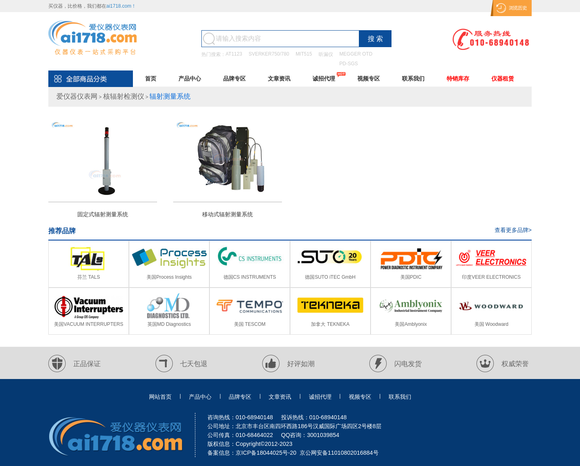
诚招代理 (324, 78)
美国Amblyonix (411, 324)
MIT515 (304, 54)
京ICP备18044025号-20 (266, 452)
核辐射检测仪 (123, 96)
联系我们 (413, 78)
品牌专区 (234, 78)
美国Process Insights (169, 277)
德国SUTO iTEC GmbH (330, 277)
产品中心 (189, 78)
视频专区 (368, 78)
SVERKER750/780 (269, 54)
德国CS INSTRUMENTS (250, 277)
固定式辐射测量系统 (102, 214)
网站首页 (160, 397)
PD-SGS (349, 63)
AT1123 (234, 54)
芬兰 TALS (88, 277)
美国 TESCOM (250, 324)
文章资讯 (279, 78)
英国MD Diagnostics (169, 324)
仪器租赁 (502, 78)
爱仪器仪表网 (76, 96)
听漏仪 (326, 54)
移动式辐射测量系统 (227, 214)
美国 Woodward (491, 324)
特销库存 (458, 78)
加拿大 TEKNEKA (330, 324)
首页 (150, 78)
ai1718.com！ (121, 6)
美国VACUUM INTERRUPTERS (88, 324)
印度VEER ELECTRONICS (491, 277)
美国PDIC (411, 277)
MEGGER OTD (356, 54)
